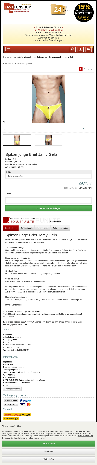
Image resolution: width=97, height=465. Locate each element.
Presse (6, 385)
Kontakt (6, 342)
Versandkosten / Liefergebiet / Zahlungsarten (21, 372)
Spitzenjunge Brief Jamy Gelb (61, 57)
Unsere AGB (8, 364)
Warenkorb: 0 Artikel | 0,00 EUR (16, 350)
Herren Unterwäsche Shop (24, 57)
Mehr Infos (48, 459)
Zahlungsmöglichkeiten (12, 370)
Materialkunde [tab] (42, 228)
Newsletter (7, 334)
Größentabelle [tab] (27, 228)
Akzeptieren (48, 443)
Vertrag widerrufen (12, 389)
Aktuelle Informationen (12, 337)
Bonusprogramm (10, 340)
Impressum (7, 362)
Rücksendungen (9, 377)
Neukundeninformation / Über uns (17, 345)
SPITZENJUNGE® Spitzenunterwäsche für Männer (24, 380)
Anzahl (8, 194)
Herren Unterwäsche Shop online (16, 383)
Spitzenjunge (42, 57)
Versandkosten (85, 188)
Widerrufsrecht (9, 375)
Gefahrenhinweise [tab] (60, 228)
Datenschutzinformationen (14, 367)
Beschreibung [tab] (11, 228)
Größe (8, 172)
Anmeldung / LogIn (11, 347)
